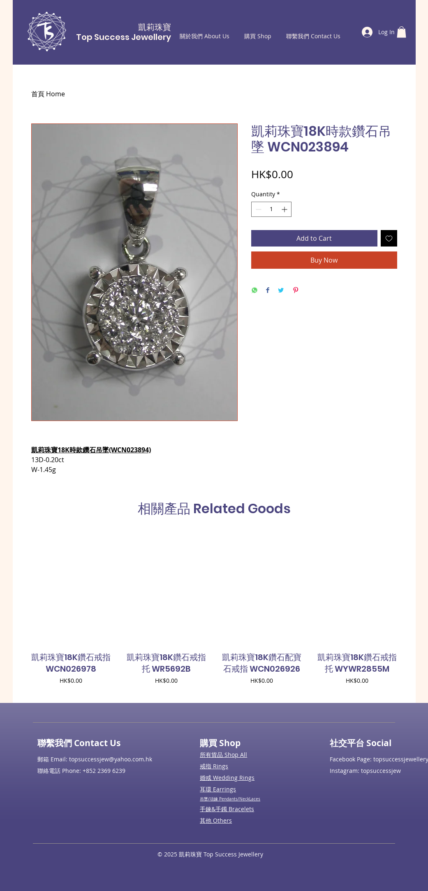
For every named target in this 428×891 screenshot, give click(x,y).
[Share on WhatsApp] (254, 291)
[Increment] (285, 209)
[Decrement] (257, 209)
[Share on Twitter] (281, 291)
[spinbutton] (271, 209)
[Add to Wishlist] (389, 238)
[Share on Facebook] (267, 291)
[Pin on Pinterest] (295, 291)
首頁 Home (48, 93)
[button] (401, 31)
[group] (214, 614)
